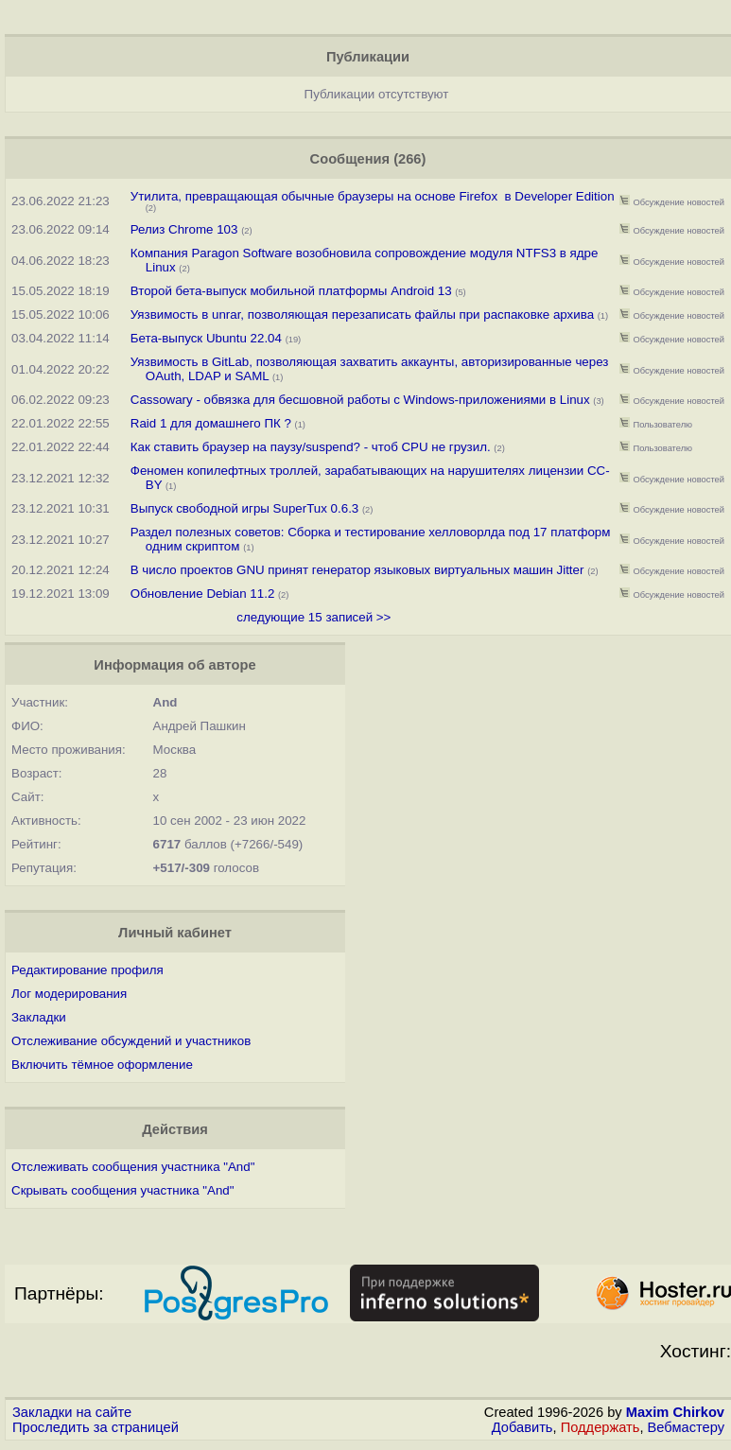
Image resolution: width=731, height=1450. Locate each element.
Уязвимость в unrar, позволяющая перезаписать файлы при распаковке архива (362, 314)
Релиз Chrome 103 (184, 229)
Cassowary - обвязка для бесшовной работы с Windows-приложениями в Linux (360, 400)
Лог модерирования (69, 994)
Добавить (522, 1427)
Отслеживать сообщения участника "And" (132, 1167)
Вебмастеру (686, 1427)
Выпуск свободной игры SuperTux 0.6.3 (245, 508)
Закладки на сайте (71, 1412)
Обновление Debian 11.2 (203, 593)
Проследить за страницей (95, 1427)
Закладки (38, 1017)
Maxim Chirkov (675, 1412)
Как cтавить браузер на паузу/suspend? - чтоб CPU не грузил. (311, 447)
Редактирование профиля (87, 970)
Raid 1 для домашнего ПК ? (211, 423)
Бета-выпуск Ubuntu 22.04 (208, 338)
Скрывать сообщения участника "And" (123, 1190)
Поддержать (600, 1427)
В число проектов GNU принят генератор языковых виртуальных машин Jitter (359, 570)
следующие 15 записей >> (313, 617)
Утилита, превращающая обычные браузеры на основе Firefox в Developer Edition (373, 196)
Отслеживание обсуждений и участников (131, 1041)
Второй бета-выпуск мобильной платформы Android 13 (293, 291)
